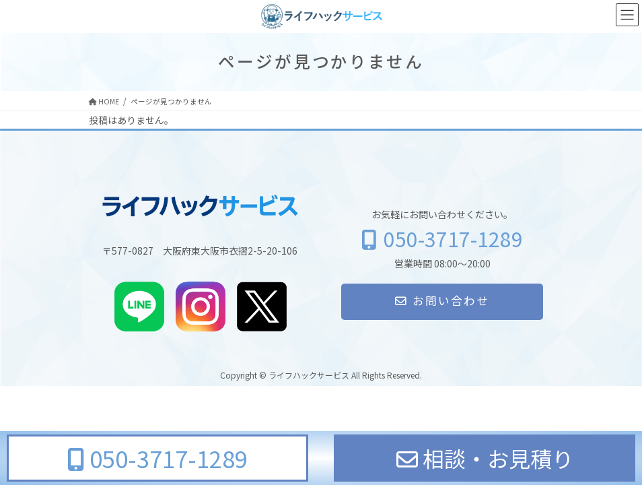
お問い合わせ (442, 300)
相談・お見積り (484, 458)
